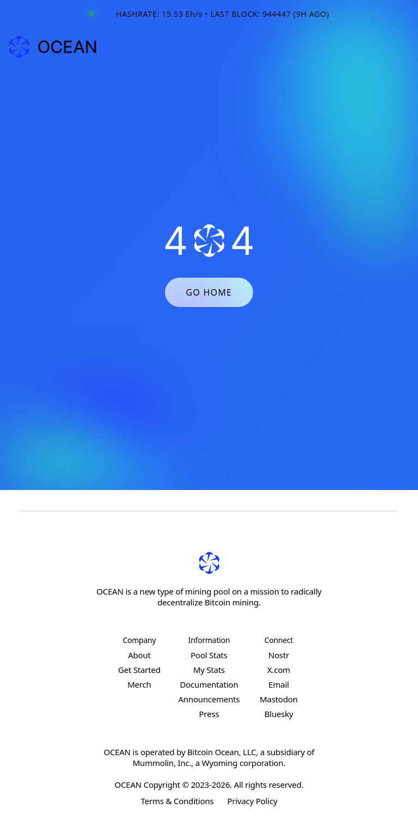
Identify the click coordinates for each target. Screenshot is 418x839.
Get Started (139, 669)
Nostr (278, 655)
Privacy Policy (253, 800)
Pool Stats (209, 655)
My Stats (209, 669)
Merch (139, 684)
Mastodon (279, 699)
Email (278, 684)
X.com (278, 669)
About (139, 655)
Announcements (208, 699)
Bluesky (279, 713)
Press (209, 713)
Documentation (209, 684)
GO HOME (209, 292)
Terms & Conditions (177, 800)
